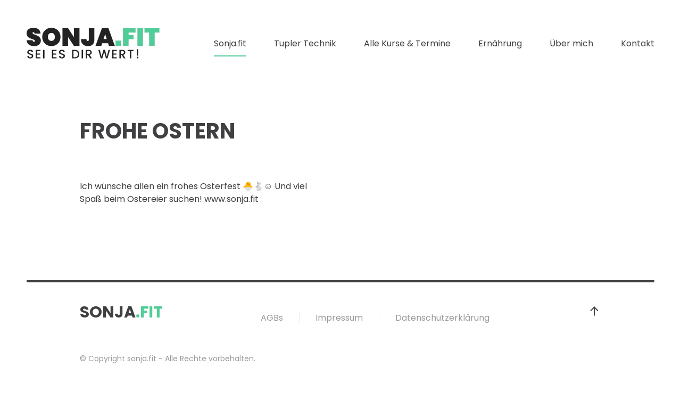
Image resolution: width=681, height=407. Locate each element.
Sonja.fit (230, 43)
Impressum (339, 318)
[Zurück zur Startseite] (93, 43)
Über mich (571, 43)
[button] (594, 311)
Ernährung (500, 43)
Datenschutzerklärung (442, 318)
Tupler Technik (305, 43)
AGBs (272, 318)
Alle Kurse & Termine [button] (407, 43)
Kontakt (637, 43)
